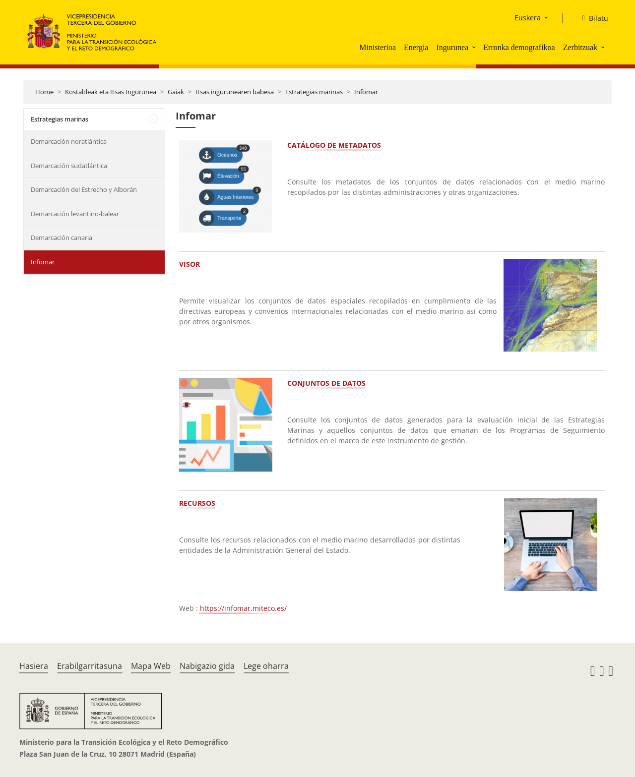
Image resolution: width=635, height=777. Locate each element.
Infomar (366, 91)
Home (44, 91)
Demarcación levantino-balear (75, 213)
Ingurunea (452, 47)
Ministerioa (377, 47)
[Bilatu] (591, 18)
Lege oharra (266, 665)
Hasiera (33, 665)
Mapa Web (151, 665)
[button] (474, 47)
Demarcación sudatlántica (69, 165)
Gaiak (176, 91)
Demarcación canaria (61, 237)
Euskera (527, 17)
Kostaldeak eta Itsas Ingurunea (110, 91)
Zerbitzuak (580, 47)
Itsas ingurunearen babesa (234, 91)
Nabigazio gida (207, 665)
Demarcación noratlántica (69, 141)
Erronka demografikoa (519, 47)
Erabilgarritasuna (89, 665)
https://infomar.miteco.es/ (243, 608)
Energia (416, 47)
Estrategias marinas (314, 91)
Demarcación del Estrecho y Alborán (84, 189)
